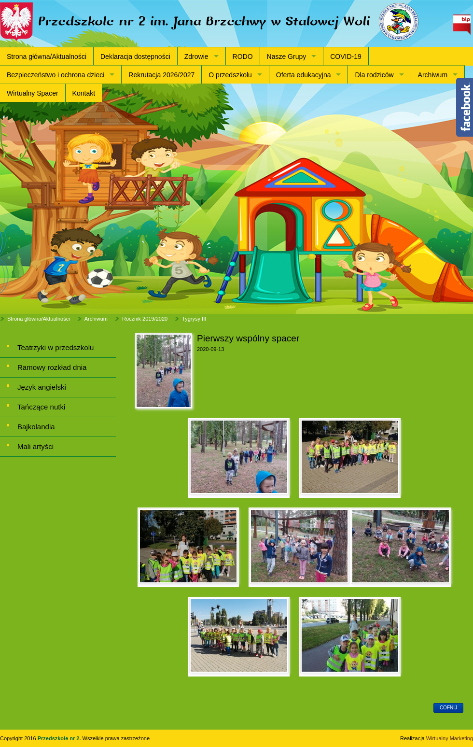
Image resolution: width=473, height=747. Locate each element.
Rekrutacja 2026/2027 (161, 75)
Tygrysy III (194, 319)
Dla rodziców (374, 75)
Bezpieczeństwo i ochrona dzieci (55, 75)
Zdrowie (196, 56)
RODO (243, 56)
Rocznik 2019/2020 (144, 319)
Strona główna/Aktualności (46, 56)
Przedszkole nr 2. (60, 738)
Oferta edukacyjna (303, 75)
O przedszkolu (230, 75)
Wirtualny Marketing (449, 738)
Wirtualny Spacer (32, 93)
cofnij (448, 707)
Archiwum (432, 75)
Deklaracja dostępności (135, 56)
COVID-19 (346, 56)
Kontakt (83, 93)
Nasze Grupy (286, 56)
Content (464, 107)
